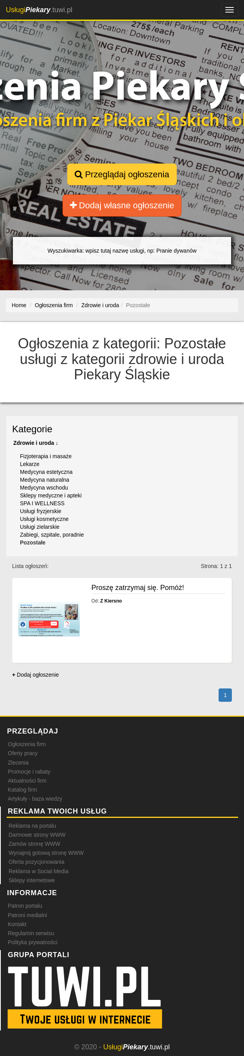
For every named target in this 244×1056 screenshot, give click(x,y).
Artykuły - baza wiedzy (35, 799)
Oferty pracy (23, 753)
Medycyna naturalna (44, 480)
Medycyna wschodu (44, 487)
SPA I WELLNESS (42, 503)
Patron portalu (25, 906)
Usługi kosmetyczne (44, 519)
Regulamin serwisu (31, 933)
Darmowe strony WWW (37, 835)
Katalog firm (22, 790)
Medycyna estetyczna (46, 472)
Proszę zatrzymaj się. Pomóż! (138, 588)
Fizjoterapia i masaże (46, 456)
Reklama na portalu (32, 826)
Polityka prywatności (32, 942)
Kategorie (32, 429)
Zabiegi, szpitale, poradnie (52, 535)
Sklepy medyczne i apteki (51, 495)
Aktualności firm (27, 780)
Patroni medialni (27, 915)
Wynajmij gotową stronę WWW (46, 853)
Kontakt (17, 924)
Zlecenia (18, 762)
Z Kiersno (111, 601)
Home (19, 305)
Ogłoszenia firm (27, 744)
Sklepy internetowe (32, 880)
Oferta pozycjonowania (36, 862)
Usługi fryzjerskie (40, 511)
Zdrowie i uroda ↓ (35, 443)
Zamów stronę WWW (34, 844)
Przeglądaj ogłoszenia (122, 174)
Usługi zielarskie (39, 527)
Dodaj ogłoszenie (35, 675)
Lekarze (29, 464)
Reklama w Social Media (38, 871)
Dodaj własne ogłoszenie (122, 205)
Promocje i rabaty (29, 771)
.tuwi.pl (39, 10)
